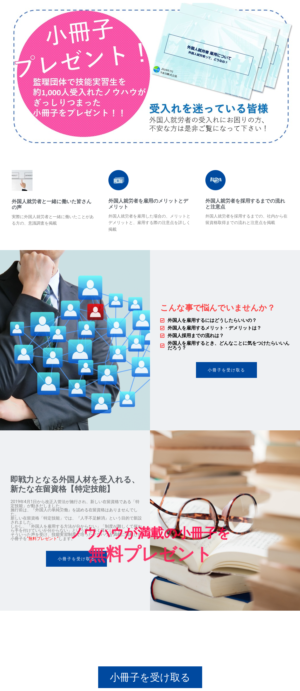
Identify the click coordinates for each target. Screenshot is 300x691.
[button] (226, 370)
